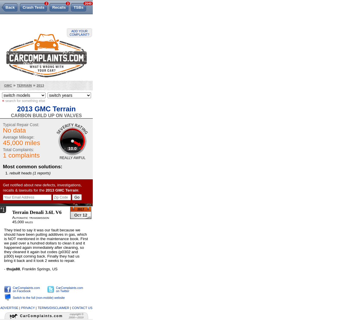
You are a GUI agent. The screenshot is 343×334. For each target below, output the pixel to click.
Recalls (60, 6)
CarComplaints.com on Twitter (69, 289)
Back (10, 7)
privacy (28, 308)
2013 (40, 85)
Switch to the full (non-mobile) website (39, 297)
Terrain (24, 85)
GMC (8, 85)
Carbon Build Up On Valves (46, 115)
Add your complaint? (79, 32)
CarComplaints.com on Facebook (26, 289)
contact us (82, 308)
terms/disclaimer (53, 308)
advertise (9, 308)
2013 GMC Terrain (46, 109)
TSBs (80, 6)
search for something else (23, 100)
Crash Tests (35, 6)
